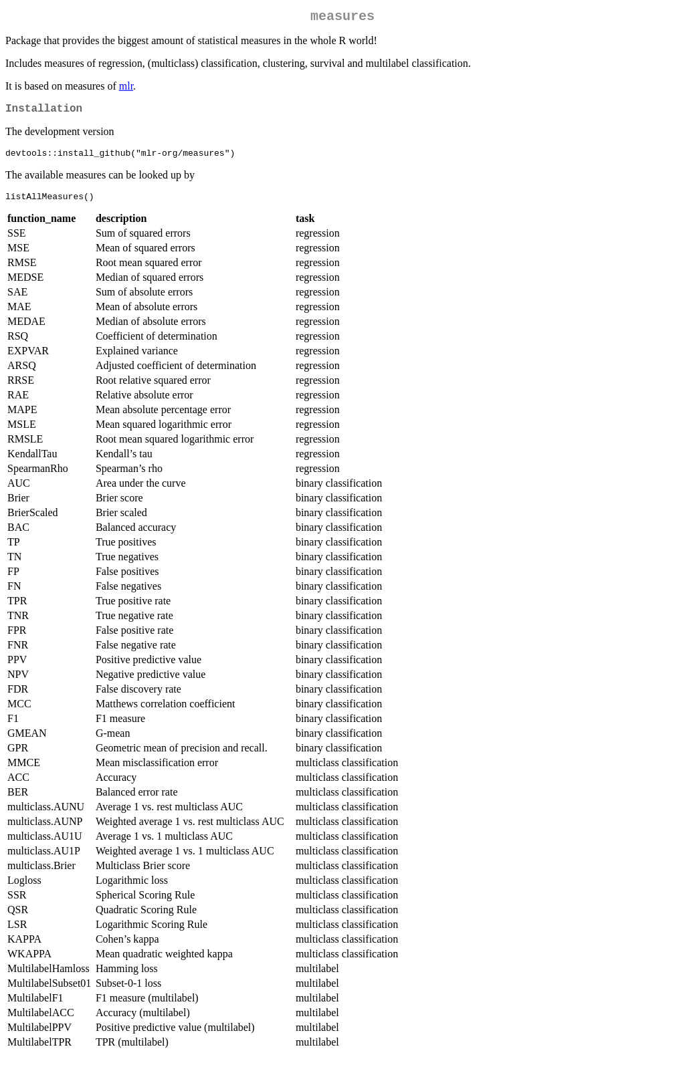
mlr (126, 88)
